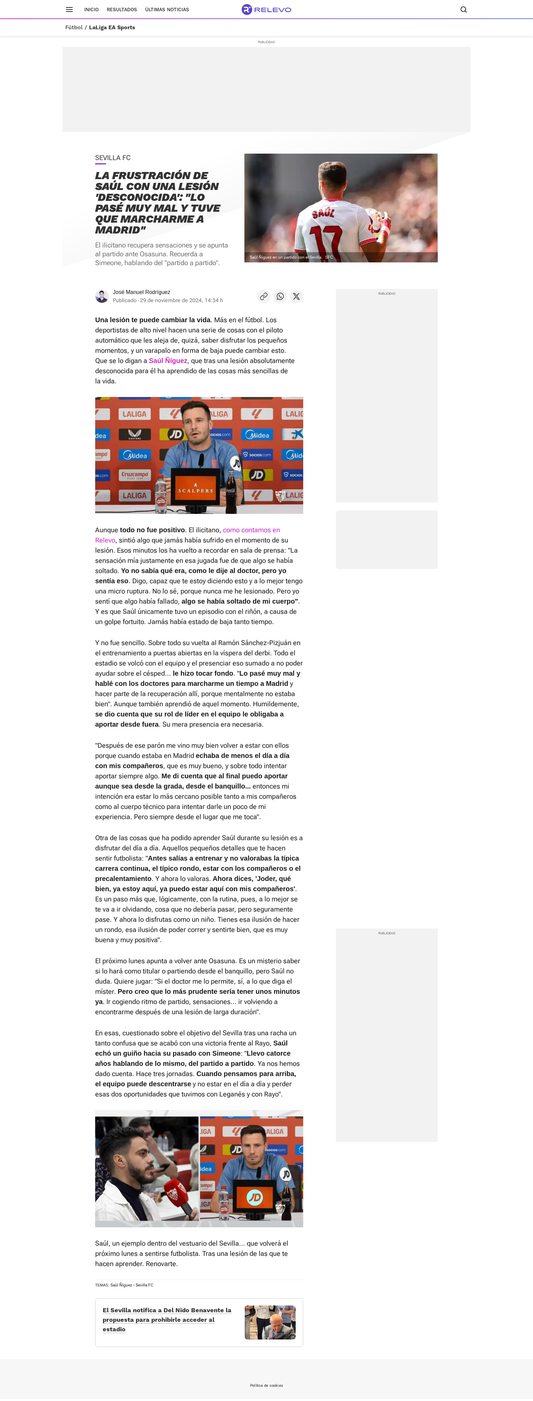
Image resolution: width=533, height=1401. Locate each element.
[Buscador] (463, 9)
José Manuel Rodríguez (141, 292)
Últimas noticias (167, 9)
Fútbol (74, 27)
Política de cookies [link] (266, 1387)
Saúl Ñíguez (121, 1284)
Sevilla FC (144, 1284)
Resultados (122, 9)
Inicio (91, 9)
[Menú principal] (69, 9)
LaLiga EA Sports (112, 27)
